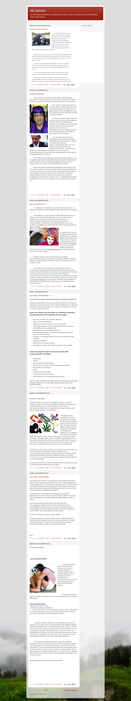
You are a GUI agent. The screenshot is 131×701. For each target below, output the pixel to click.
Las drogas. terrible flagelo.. (40, 477)
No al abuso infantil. (37, 547)
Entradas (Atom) (41, 694)
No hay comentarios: (55, 84)
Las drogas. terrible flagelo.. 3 (40, 295)
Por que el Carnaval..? (38, 204)
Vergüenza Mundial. (37, 94)
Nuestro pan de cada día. (39, 29)
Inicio (47, 690)
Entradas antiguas (71, 690)
